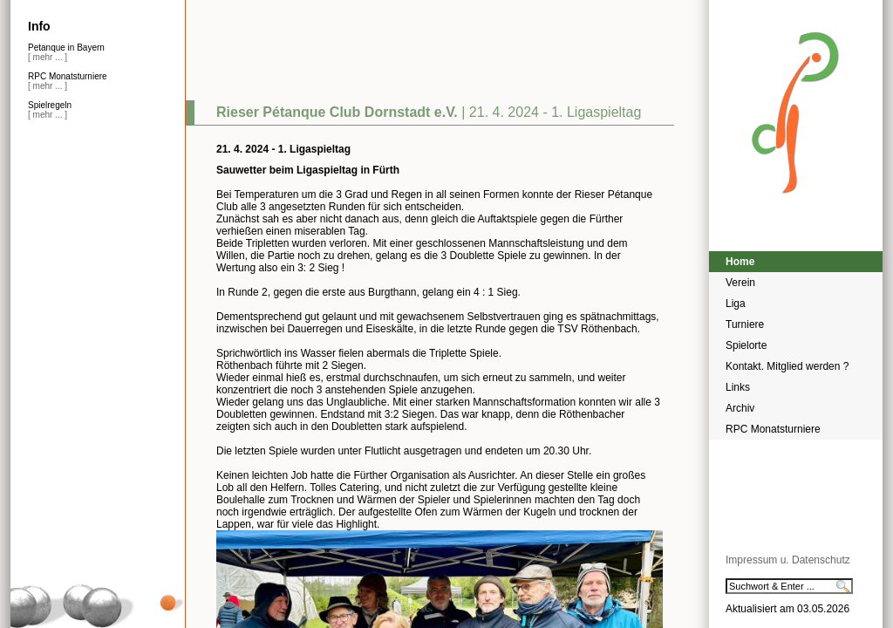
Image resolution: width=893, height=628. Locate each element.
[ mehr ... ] (47, 57)
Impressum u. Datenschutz (788, 560)
